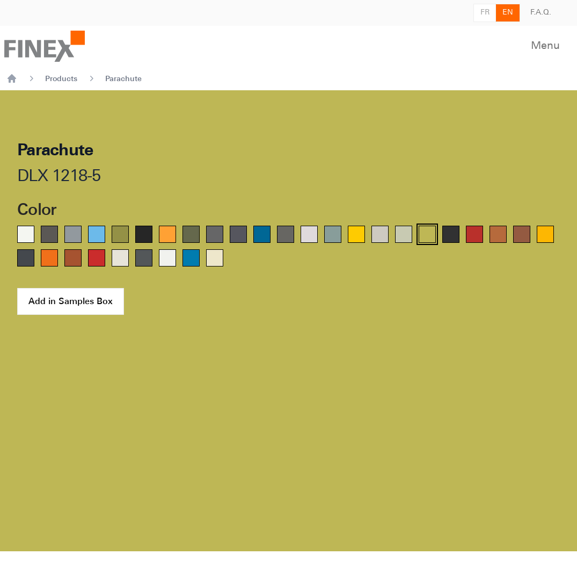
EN (507, 13)
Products (61, 78)
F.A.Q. (540, 13)
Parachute (123, 78)
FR (485, 13)
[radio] (25, 234)
